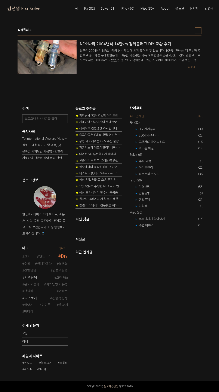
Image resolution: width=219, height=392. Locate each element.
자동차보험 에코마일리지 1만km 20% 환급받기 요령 (98, 147)
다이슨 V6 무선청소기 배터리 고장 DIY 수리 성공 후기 (98, 154)
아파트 (63, 291)
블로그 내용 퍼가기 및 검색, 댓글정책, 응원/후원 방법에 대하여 (45, 145)
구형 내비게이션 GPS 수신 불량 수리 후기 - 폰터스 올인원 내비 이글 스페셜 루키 (98, 141)
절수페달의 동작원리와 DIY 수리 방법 (98, 166)
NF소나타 (45, 256)
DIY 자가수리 (150, 129)
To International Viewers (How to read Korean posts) (45, 138)
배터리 (28, 311)
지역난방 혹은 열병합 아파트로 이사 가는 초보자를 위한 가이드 (98, 115)
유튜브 (179, 8)
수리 (27, 263)
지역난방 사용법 (57, 284)
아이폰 (45, 304)
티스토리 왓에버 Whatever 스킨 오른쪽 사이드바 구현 (98, 173)
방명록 (208, 8)
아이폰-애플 (149, 148)
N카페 (194, 8)
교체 (27, 256)
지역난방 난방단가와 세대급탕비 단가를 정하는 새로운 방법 (98, 121)
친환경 (146, 206)
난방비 (28, 291)
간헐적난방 (60, 270)
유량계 (63, 304)
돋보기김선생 (111, 386)
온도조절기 (31, 284)
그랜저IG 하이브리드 (155, 142)
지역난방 (30, 277)
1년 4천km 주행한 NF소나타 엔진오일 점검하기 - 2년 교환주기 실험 (98, 186)
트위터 (63, 362)
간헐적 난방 (60, 298)
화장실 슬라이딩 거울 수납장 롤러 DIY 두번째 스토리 (98, 198)
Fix (89, 8)
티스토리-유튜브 (152, 174)
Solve (108, 8)
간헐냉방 (30, 270)
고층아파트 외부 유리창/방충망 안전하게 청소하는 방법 (98, 160)
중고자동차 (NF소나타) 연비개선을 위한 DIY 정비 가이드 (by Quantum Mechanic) (98, 134)
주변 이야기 (149, 225)
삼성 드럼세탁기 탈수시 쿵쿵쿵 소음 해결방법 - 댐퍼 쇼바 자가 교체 (98, 192)
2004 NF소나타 (152, 135)
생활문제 (147, 199)
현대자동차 (44, 263)
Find (127, 8)
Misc (147, 8)
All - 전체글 (137, 116)
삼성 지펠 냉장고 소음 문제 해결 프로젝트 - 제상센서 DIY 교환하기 (98, 179)
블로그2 (46, 362)
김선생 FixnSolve (24, 8)
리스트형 (198, 30)
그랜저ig (62, 277)
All (76, 8)
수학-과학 (148, 161)
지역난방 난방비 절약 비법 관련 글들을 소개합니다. (45, 157)
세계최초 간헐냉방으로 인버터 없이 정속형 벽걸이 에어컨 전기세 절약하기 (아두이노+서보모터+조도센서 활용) (98, 128)
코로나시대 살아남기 (155, 219)
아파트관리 (149, 167)
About (165, 8)
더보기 (62, 248)
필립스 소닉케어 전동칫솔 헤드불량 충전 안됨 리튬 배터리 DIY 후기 (98, 205)
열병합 (63, 263)
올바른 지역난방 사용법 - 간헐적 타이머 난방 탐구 (45, 151)
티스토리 (30, 298)
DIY (64, 256)
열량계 (28, 304)
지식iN (28, 369)
